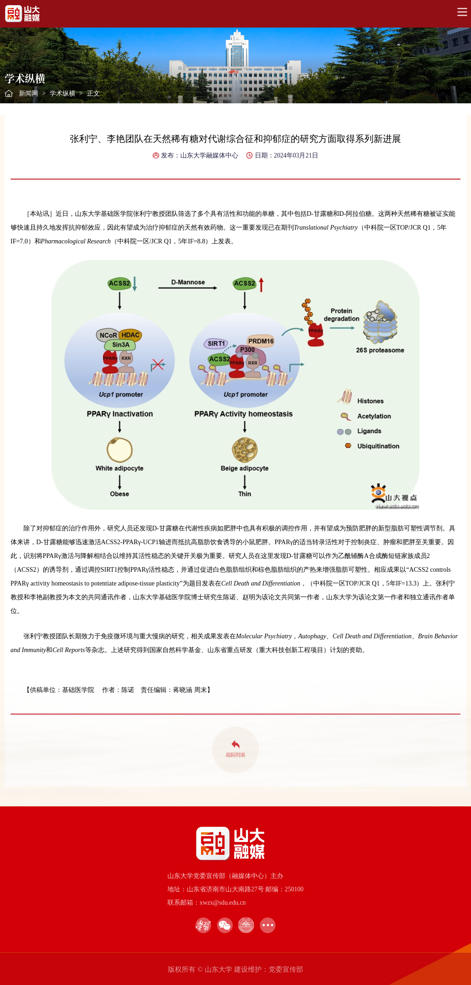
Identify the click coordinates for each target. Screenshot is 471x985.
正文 (93, 93)
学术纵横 (62, 93)
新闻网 (28, 93)
